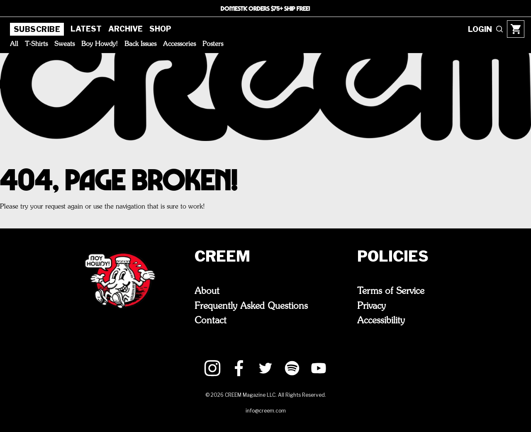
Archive (125, 28)
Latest (86, 28)
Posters (212, 44)
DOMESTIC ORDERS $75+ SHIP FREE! (265, 8)
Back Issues (140, 44)
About (207, 291)
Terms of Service (390, 291)
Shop (160, 28)
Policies (393, 256)
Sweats (64, 44)
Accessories (179, 44)
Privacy (371, 306)
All (14, 44)
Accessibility (381, 320)
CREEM (222, 256)
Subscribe (37, 29)
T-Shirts (36, 44)
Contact (211, 320)
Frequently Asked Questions (251, 306)
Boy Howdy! (99, 44)
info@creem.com (266, 411)
